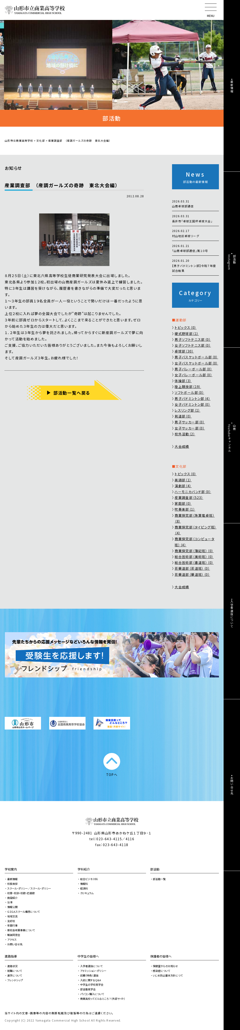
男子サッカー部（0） (190, 422)
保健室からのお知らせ (165, 966)
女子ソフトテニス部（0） (193, 345)
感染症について (161, 971)
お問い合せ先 (14, 944)
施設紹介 (12, 898)
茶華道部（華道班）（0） (192, 574)
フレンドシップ (15, 980)
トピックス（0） (185, 327)
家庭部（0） (183, 503)
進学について (14, 975)
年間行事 (12, 925)
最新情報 (12, 879)
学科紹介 (84, 869)
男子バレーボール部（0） (193, 369)
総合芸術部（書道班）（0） (194, 562)
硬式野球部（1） (187, 333)
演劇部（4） (183, 485)
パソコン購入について (92, 994)
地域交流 (12, 916)
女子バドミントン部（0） (192, 404)
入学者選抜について (91, 966)
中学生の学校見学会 (91, 984)
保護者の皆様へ (161, 956)
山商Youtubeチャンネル (231, 438)
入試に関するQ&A (90, 980)
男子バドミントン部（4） (192, 398)
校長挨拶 (12, 884)
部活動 (154, 869)
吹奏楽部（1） (185, 509)
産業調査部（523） (189, 497)
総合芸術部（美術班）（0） (194, 556)
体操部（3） (183, 380)
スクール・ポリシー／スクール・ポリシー (29, 888)
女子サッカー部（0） (190, 428)
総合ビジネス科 (89, 879)
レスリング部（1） (187, 410)
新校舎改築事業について (21, 930)
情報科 (84, 884)
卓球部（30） (184, 351)
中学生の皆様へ (88, 956)
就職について (14, 971)
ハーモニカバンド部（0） (193, 491)
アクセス (12, 939)
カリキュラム (87, 893)
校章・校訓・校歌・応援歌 (21, 893)
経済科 (84, 888)
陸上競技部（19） (188, 386)
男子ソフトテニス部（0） (193, 339)
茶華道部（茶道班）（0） (192, 568)
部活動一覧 (159, 879)
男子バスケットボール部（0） (196, 357)
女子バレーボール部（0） (193, 374)
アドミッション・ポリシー (93, 971)
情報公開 (12, 907)
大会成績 (182, 446)
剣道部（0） (183, 416)
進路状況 (12, 966)
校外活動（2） (185, 434)
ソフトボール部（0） (189, 392)
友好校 (11, 921)
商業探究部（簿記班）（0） (194, 550)
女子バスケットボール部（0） (196, 363)
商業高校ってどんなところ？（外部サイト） (102, 998)
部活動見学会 (88, 989)
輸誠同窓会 (13, 935)
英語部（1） (183, 480)
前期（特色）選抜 (89, 975)
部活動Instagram (231, 262)
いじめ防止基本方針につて (168, 975)
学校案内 (11, 869)
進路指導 (11, 956)
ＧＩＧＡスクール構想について (23, 911)
